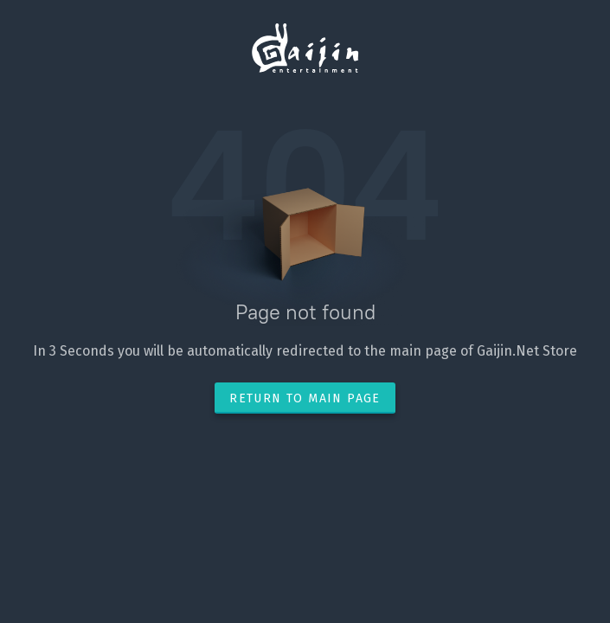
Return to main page (305, 398)
